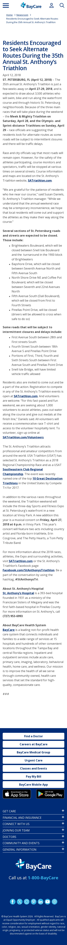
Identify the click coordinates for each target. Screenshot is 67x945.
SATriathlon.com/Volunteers (23, 437)
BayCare (9, 630)
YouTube (47, 901)
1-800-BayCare (43, 878)
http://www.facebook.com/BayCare (12, 901)
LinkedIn (40, 901)
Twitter (19, 901)
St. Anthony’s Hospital (18, 593)
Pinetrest (33, 901)
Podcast (54, 901)
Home (9, 14)
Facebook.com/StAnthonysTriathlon (28, 570)
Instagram (26, 901)
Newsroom (22, 14)
